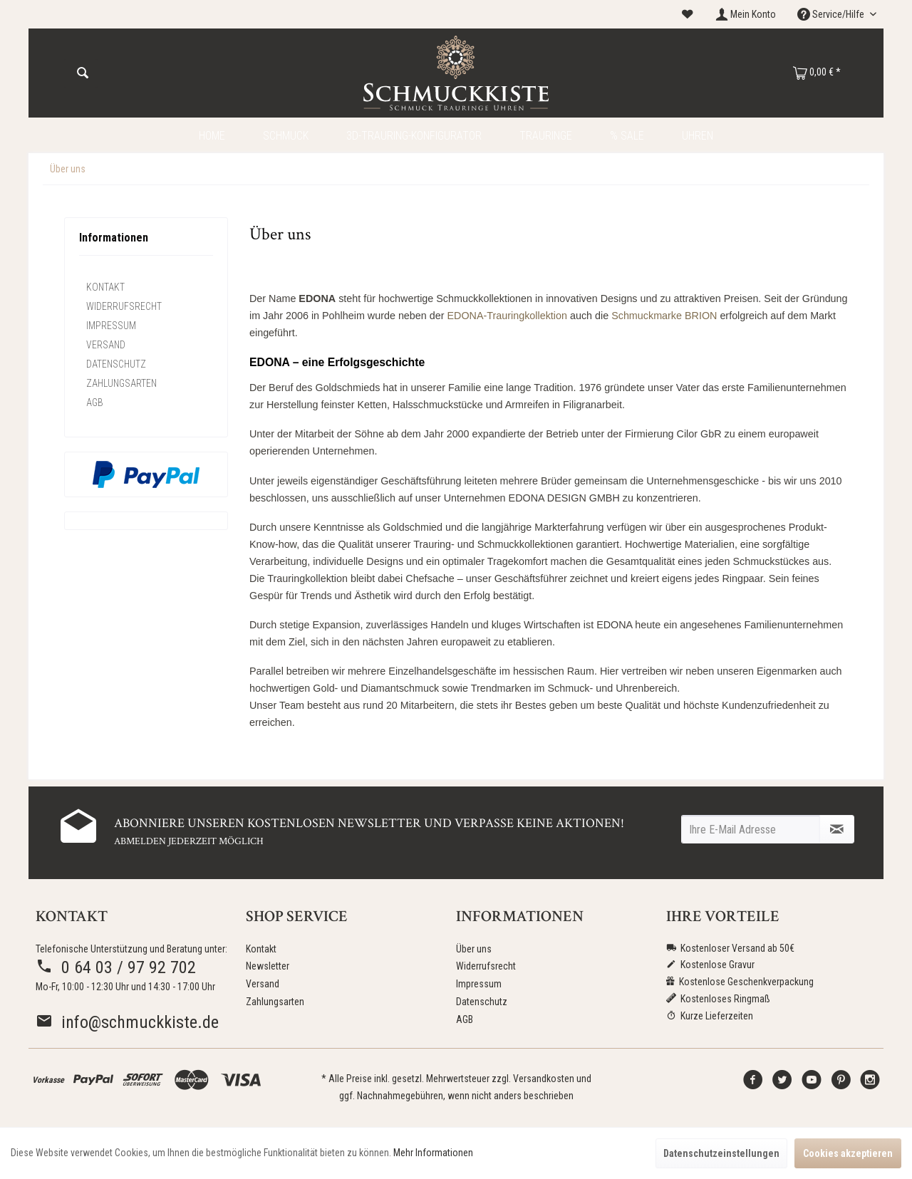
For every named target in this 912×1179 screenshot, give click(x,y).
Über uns (474, 949)
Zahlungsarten (121, 383)
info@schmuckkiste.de (127, 1022)
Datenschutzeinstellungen (721, 1153)
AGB (94, 402)
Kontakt (105, 287)
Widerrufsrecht (124, 306)
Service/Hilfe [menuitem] (831, 14)
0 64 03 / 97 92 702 (116, 967)
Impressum (111, 325)
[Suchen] (82, 73)
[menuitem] (687, 15)
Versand (105, 344)
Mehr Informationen (433, 1152)
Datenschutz (116, 364)
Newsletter (267, 966)
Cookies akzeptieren (848, 1153)
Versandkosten (543, 1078)
